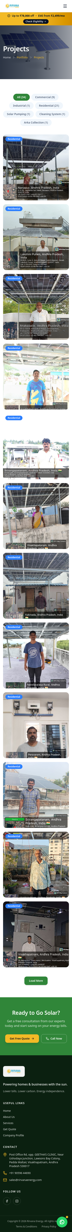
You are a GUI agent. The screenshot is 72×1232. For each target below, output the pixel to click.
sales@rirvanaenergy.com (25, 1180)
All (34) (21, 97)
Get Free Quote (22, 1038)
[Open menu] (65, 6)
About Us (9, 1117)
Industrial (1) (21, 105)
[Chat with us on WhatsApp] (62, 1222)
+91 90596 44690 (20, 1173)
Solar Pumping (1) (18, 114)
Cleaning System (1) (52, 114)
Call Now (54, 1038)
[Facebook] (7, 1201)
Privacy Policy (49, 1226)
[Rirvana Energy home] (12, 6)
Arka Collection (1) (36, 122)
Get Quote (9, 1129)
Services (8, 1123)
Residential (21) (49, 105)
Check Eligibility (36, 21)
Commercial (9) (45, 97)
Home (7, 57)
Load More (36, 980)
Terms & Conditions (26, 1226)
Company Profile (13, 1135)
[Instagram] (17, 1201)
